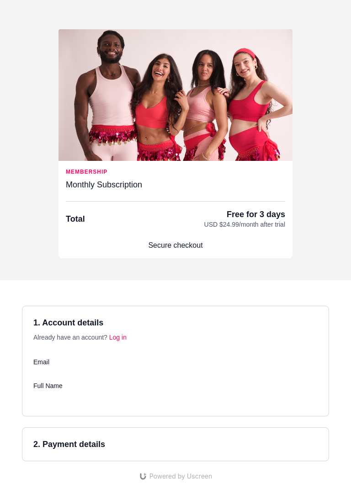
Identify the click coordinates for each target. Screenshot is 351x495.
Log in (118, 337)
